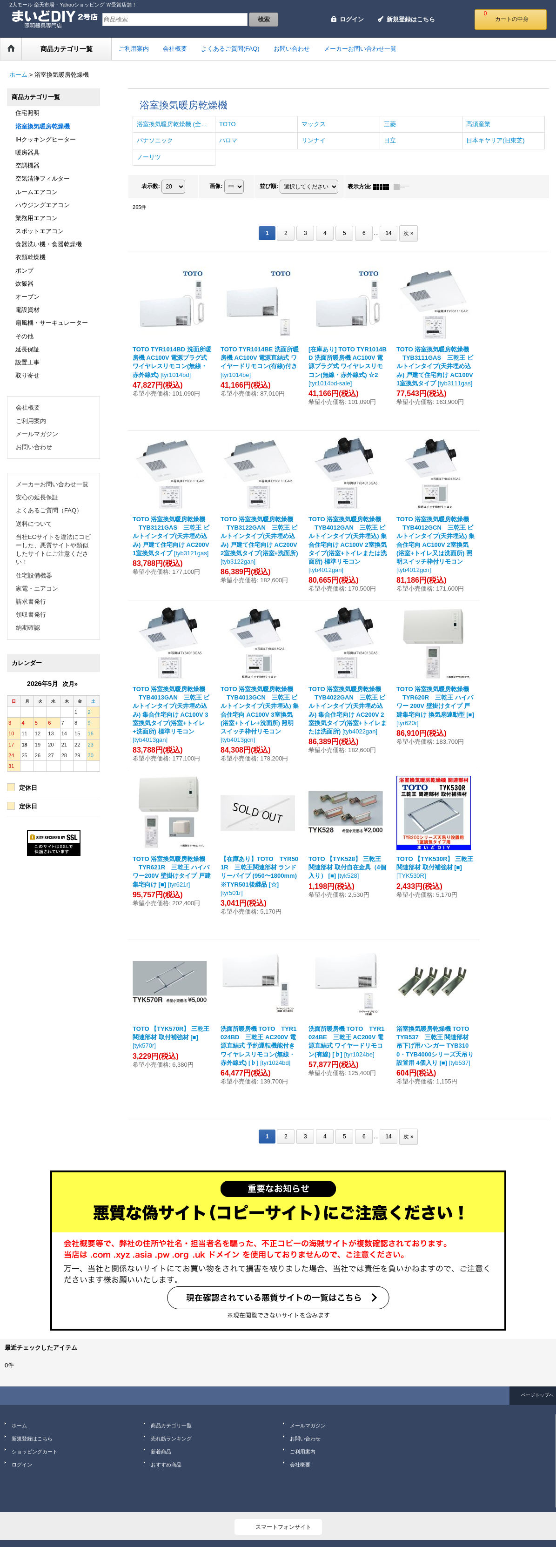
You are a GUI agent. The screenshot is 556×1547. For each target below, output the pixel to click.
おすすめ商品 (166, 1464)
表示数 (150, 186)
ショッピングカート (35, 1451)
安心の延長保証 (37, 497)
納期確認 (28, 627)
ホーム (19, 1425)
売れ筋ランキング (171, 1438)
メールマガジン (37, 433)
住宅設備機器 (34, 575)
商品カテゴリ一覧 (171, 1425)
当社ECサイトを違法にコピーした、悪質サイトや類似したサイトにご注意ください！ (53, 549)
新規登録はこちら (411, 19)
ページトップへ (537, 1395)
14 (388, 233)
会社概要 (28, 407)
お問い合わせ (34, 447)
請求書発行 (31, 601)
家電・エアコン (37, 588)
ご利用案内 (31, 420)
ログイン (352, 19)
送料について (34, 523)
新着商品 (161, 1451)
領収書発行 (31, 614)
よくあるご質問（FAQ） (49, 510)
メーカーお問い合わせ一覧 (52, 484)
